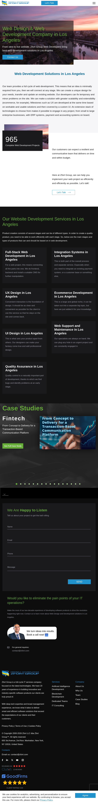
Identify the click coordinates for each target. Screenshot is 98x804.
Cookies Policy (34, 726)
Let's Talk (49, 3)
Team (78, 695)
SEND (79, 582)
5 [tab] (33, 484)
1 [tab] (16, 484)
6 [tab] (37, 484)
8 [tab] (46, 484)
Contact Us (12, 57)
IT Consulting (58, 705)
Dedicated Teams (60, 701)
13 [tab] (67, 484)
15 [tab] (75, 484)
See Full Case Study (12, 446)
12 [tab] (63, 484)
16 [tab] (79, 484)
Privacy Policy (46, 800)
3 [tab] (25, 484)
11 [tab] (58, 484)
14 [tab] (71, 484)
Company (79, 682)
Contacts (6, 750)
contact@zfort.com (20, 651)
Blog (77, 704)
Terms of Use (21, 726)
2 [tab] (20, 484)
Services (56, 682)
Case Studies (81, 699)
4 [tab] (29, 484)
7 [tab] (41, 484)
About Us (79, 686)
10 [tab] (54, 484)
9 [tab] (50, 484)
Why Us (79, 691)
